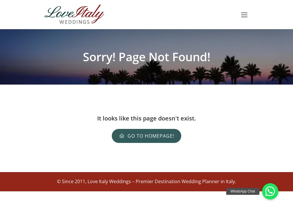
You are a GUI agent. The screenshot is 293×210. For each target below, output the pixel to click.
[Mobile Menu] (244, 14)
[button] (270, 191)
